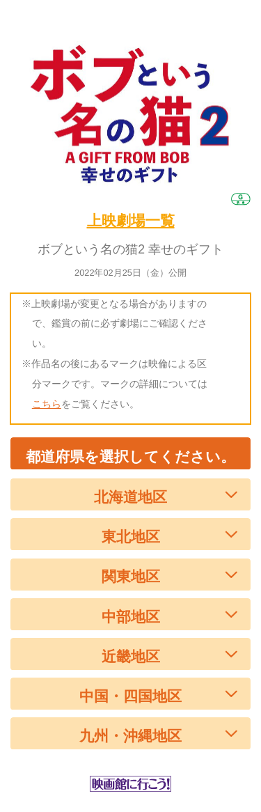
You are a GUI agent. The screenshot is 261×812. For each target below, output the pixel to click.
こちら (46, 403)
